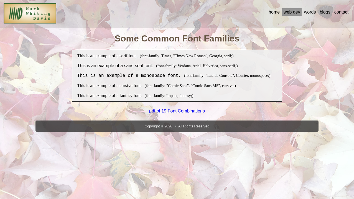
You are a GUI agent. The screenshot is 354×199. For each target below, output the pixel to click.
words (310, 12)
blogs (325, 12)
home (274, 12)
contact (341, 12)
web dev (292, 12)
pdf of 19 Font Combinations (177, 111)
